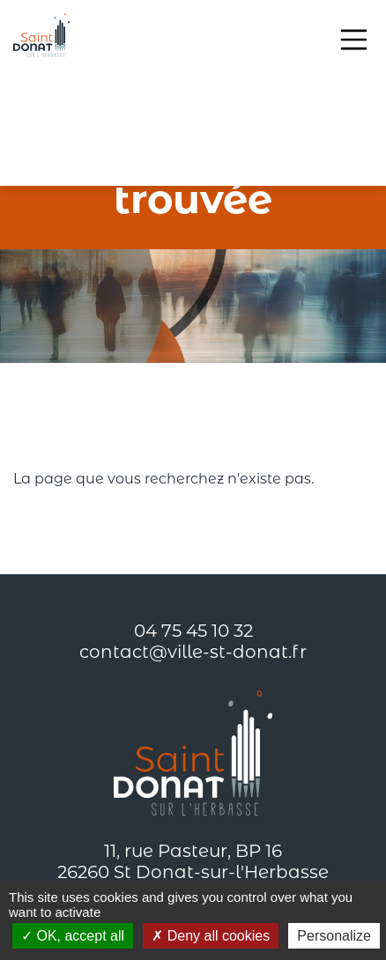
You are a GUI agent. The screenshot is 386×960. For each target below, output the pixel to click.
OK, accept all (72, 935)
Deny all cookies (211, 935)
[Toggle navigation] (354, 39)
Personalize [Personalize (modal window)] (334, 935)
